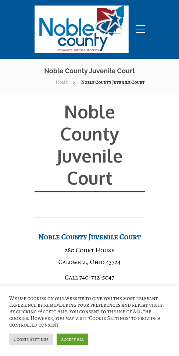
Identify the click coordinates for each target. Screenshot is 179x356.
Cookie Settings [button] (31, 339)
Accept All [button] (72, 339)
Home (62, 82)
